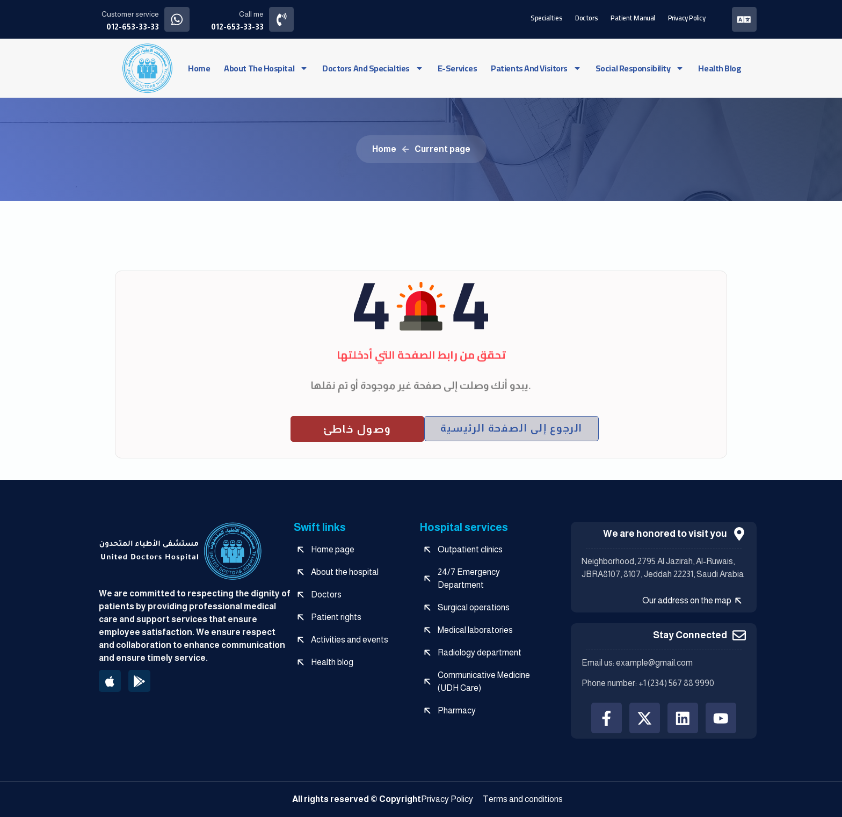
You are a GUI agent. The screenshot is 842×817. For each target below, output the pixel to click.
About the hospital (266, 67)
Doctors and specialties (373, 67)
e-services (457, 68)
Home (199, 68)
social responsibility (640, 67)
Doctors (586, 17)
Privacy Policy (686, 17)
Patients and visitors (536, 67)
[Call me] (281, 19)
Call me (251, 14)
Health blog (719, 68)
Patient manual (633, 17)
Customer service (130, 14)
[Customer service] (177, 19)
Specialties (546, 17)
